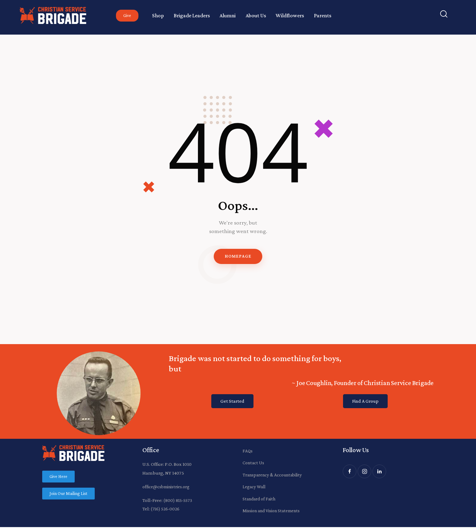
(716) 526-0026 (166, 510)
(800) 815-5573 (178, 501)
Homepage (238, 256)
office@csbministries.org (168, 487)
